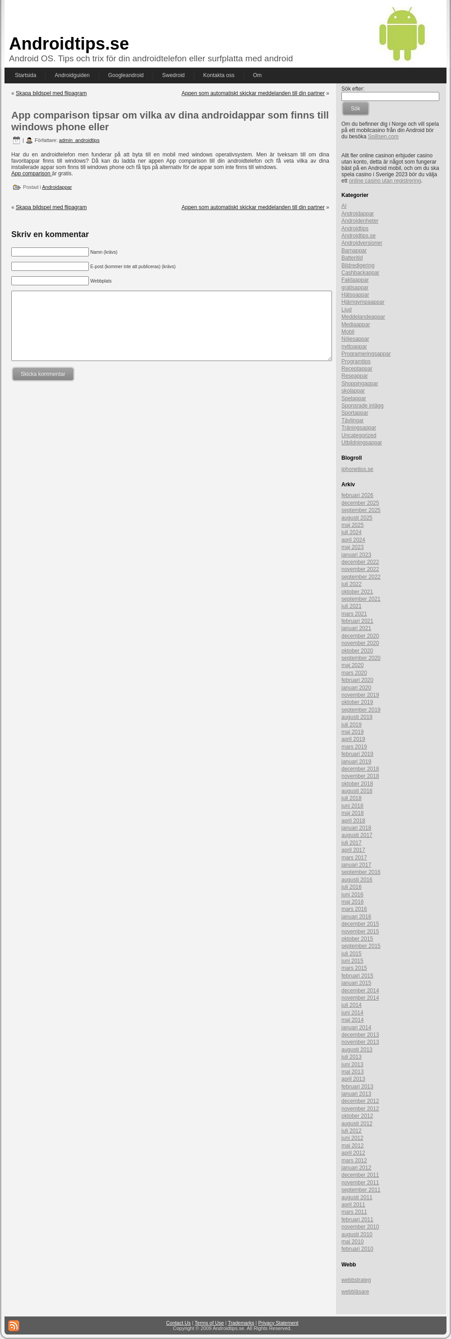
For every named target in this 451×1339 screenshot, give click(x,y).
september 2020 (361, 658)
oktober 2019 (357, 702)
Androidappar (57, 187)
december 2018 (360, 769)
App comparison (31, 173)
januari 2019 (356, 762)
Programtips (356, 361)
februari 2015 (357, 976)
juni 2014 (352, 1013)
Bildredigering (357, 265)
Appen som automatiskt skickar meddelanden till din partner (253, 93)
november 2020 (360, 643)
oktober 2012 (357, 1116)
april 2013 (353, 1079)
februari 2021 (357, 621)
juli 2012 (351, 1131)
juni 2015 (352, 961)
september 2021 (361, 599)
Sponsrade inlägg (362, 405)
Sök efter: (352, 89)
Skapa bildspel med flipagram (51, 93)
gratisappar (354, 287)
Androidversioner (361, 243)
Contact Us (178, 1322)
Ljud (346, 309)
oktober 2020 (357, 651)
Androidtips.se (69, 43)
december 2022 (360, 562)
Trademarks (241, 1322)
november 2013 (360, 1042)
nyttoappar (354, 346)
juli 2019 (351, 725)
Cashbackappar (360, 273)
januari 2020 (356, 688)
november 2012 (360, 1109)
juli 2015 (351, 954)
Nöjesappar (355, 339)
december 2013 (360, 1035)
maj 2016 (352, 902)
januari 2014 (356, 1027)
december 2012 (360, 1101)
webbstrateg (356, 1280)
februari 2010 (357, 1249)
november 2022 (360, 569)
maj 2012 (352, 1145)
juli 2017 (351, 843)
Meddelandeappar (363, 317)
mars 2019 (354, 747)
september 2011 (361, 1190)
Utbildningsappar (361, 442)
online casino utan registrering (385, 181)
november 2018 (360, 776)
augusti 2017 (357, 835)
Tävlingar (352, 420)
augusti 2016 (357, 880)
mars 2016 (354, 909)
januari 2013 (356, 1094)
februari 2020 (357, 680)
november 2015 (360, 931)
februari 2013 (357, 1086)
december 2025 (360, 503)
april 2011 (353, 1205)
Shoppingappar (359, 383)
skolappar (353, 391)
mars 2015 (354, 968)
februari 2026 (357, 495)
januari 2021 (356, 628)
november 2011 (360, 1182)
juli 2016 (351, 887)
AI (343, 206)
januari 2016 (356, 917)
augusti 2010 (357, 1234)
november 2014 (360, 998)
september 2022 (361, 577)
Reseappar (354, 376)
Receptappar (357, 369)
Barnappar (354, 250)
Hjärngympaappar (362, 302)
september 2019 (361, 710)
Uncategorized (358, 435)
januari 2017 (356, 865)
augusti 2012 (357, 1123)
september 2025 (361, 510)
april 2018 (353, 821)
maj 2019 (352, 732)
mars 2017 (354, 858)
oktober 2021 (357, 592)
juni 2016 (352, 894)
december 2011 (360, 1175)
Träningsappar (358, 428)
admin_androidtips (79, 140)
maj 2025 (352, 525)
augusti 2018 (357, 791)
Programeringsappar (366, 354)
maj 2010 (352, 1241)
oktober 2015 (357, 939)
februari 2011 (357, 1219)
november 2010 (360, 1227)
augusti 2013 (357, 1050)
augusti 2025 (357, 518)
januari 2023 (356, 555)
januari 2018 (356, 828)
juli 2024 (351, 532)
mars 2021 (354, 614)
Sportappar (354, 413)
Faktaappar (355, 280)
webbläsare (355, 1292)
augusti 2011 (357, 1197)
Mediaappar (355, 324)
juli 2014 (351, 1005)
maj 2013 (352, 1072)
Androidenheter (359, 221)
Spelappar (353, 398)
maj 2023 (352, 547)
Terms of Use (209, 1322)
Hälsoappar (355, 295)
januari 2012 (356, 1168)
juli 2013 (351, 1057)
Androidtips (354, 228)
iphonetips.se (357, 469)
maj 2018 (352, 813)
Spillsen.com (383, 136)
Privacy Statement (278, 1322)
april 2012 (353, 1153)
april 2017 (353, 850)
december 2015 (360, 924)
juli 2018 (351, 798)
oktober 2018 (357, 784)
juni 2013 (352, 1064)
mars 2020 (354, 673)
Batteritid (352, 258)
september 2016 (361, 872)
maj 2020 (352, 665)
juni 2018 (352, 806)
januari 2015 (356, 983)
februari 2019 (357, 754)
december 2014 (360, 990)
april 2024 (353, 540)
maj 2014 (352, 1020)
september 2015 (361, 946)
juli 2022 (351, 584)
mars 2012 (354, 1160)
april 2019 (353, 739)
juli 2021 (351, 606)
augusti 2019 (357, 717)
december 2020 (360, 636)
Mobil (347, 332)
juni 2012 (352, 1138)
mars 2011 (354, 1212)
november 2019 (360, 695)
